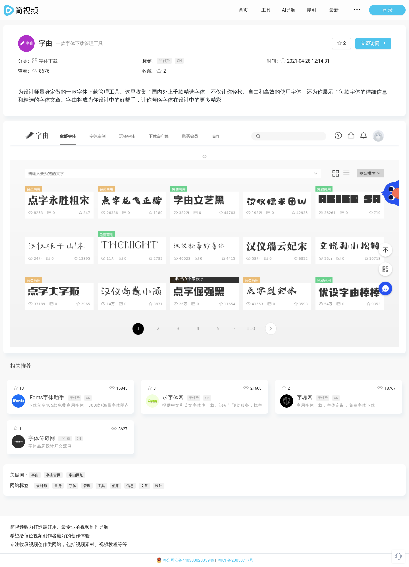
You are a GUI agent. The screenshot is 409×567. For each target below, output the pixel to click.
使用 (115, 485)
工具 (266, 10)
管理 (87, 485)
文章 (144, 485)
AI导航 (289, 10)
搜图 (311, 10)
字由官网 (53, 475)
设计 (158, 485)
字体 (72, 485)
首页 (243, 10)
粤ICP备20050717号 (235, 560)
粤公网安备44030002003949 (185, 560)
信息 (130, 485)
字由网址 (76, 475)
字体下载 (44, 61)
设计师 (41, 485)
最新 (334, 10)
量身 (58, 485)
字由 (35, 475)
